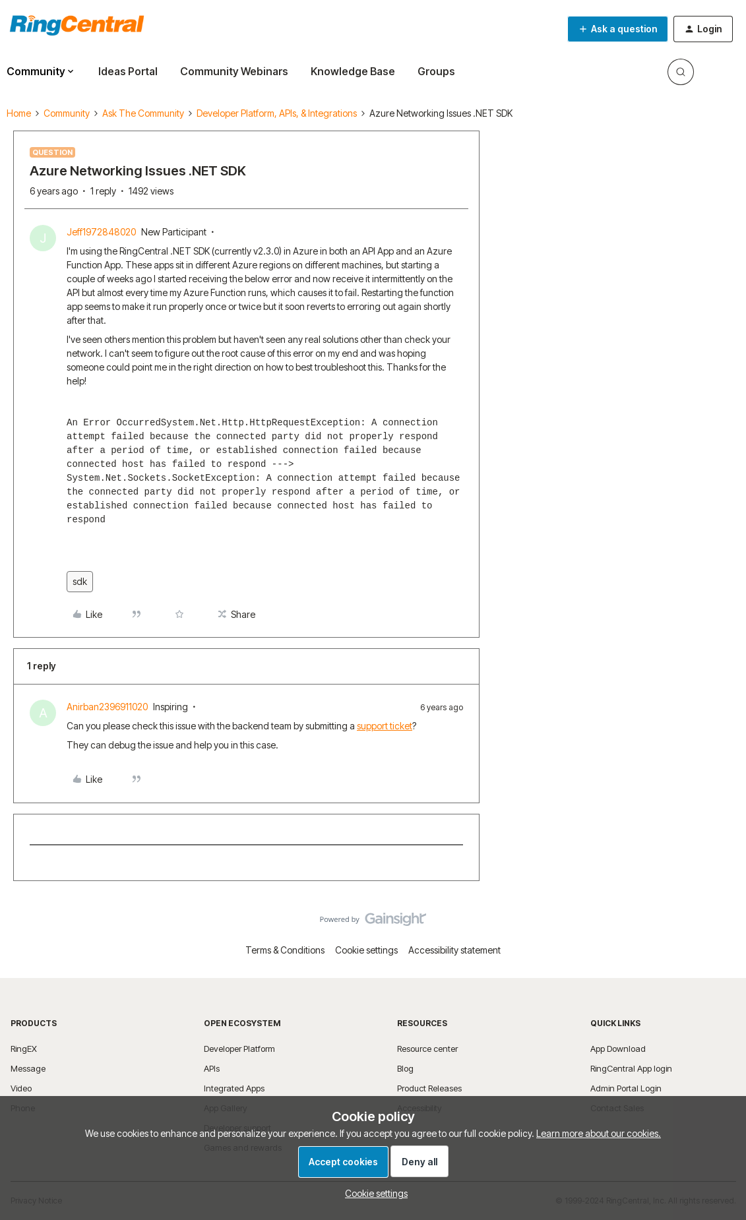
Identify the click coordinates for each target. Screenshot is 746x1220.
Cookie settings (366, 950)
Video (21, 1088)
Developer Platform (239, 1048)
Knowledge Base (353, 71)
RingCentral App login (631, 1068)
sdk (80, 581)
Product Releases (429, 1088)
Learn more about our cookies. (598, 1133)
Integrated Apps (234, 1088)
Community (67, 113)
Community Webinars (234, 71)
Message (28, 1068)
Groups (436, 71)
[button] (617, 29)
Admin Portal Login (626, 1088)
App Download (618, 1048)
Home (19, 113)
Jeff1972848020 (101, 231)
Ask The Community (143, 113)
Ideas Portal (128, 71)
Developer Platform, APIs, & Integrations (277, 113)
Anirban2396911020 (107, 706)
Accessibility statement (454, 950)
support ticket (384, 725)
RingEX (24, 1048)
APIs (212, 1068)
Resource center (427, 1048)
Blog (405, 1068)
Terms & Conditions (285, 950)
